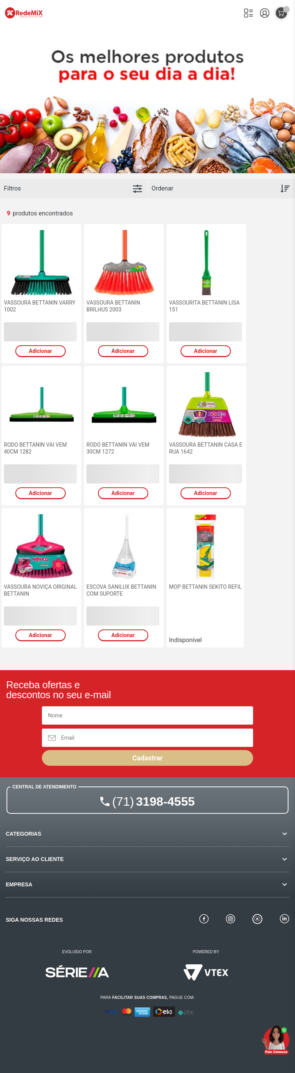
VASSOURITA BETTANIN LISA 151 (204, 306)
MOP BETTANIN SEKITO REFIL (205, 587)
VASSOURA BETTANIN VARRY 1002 (39, 306)
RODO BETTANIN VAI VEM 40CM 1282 (35, 448)
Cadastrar (147, 758)
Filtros (12, 188)
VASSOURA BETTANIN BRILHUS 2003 (113, 306)
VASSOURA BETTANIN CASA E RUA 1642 (205, 448)
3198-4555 (153, 801)
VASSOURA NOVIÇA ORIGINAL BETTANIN (40, 590)
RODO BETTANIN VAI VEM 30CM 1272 (117, 448)
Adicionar (40, 351)
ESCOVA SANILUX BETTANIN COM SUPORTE (121, 590)
